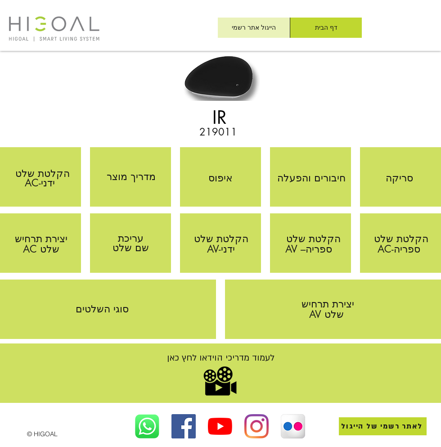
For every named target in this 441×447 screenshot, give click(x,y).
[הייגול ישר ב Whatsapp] (147, 426)
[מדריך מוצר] (131, 176)
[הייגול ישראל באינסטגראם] (256, 426)
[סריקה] (399, 178)
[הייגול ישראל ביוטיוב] (220, 426)
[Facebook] (183, 426)
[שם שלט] (131, 247)
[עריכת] (131, 238)
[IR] (219, 117)
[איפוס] (220, 178)
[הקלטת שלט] (42, 173)
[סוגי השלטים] (102, 309)
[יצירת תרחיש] (41, 238)
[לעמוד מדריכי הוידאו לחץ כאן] (220, 358)
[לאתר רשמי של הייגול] (383, 426)
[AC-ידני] (40, 183)
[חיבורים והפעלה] (311, 178)
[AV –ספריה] (308, 249)
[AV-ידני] (221, 249)
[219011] (218, 132)
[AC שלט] (41, 249)
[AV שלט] (326, 314)
